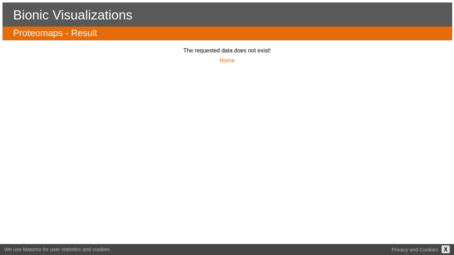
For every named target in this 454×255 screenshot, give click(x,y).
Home (227, 60)
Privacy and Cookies (415, 250)
